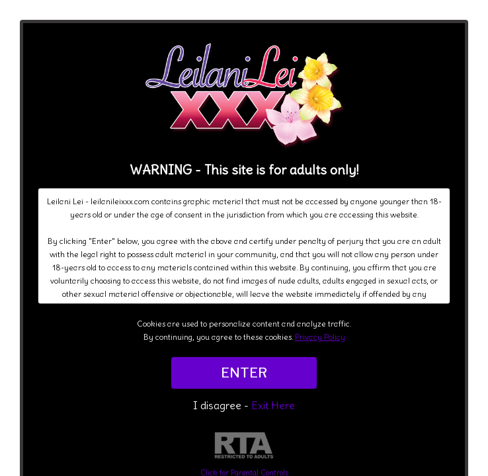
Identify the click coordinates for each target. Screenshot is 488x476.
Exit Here (273, 405)
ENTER (244, 373)
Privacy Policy (320, 337)
